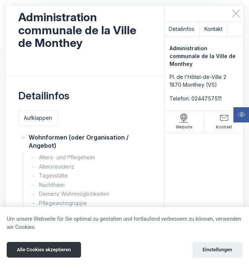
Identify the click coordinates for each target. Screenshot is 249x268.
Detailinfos (181, 29)
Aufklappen (38, 118)
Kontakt (213, 29)
